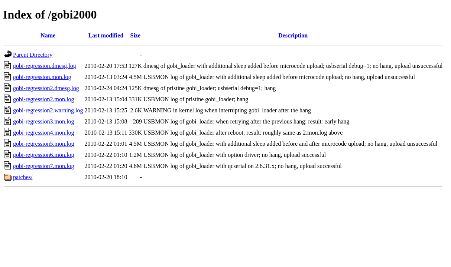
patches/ (22, 177)
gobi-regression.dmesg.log (44, 66)
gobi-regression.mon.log (42, 77)
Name (47, 35)
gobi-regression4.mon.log (43, 132)
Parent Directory (32, 55)
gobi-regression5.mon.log (43, 144)
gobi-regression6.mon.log (43, 155)
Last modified (106, 35)
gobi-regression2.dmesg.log (46, 88)
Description (293, 35)
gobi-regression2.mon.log (43, 99)
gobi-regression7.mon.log (43, 166)
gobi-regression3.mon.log (43, 121)
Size (135, 35)
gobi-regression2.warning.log (48, 110)
